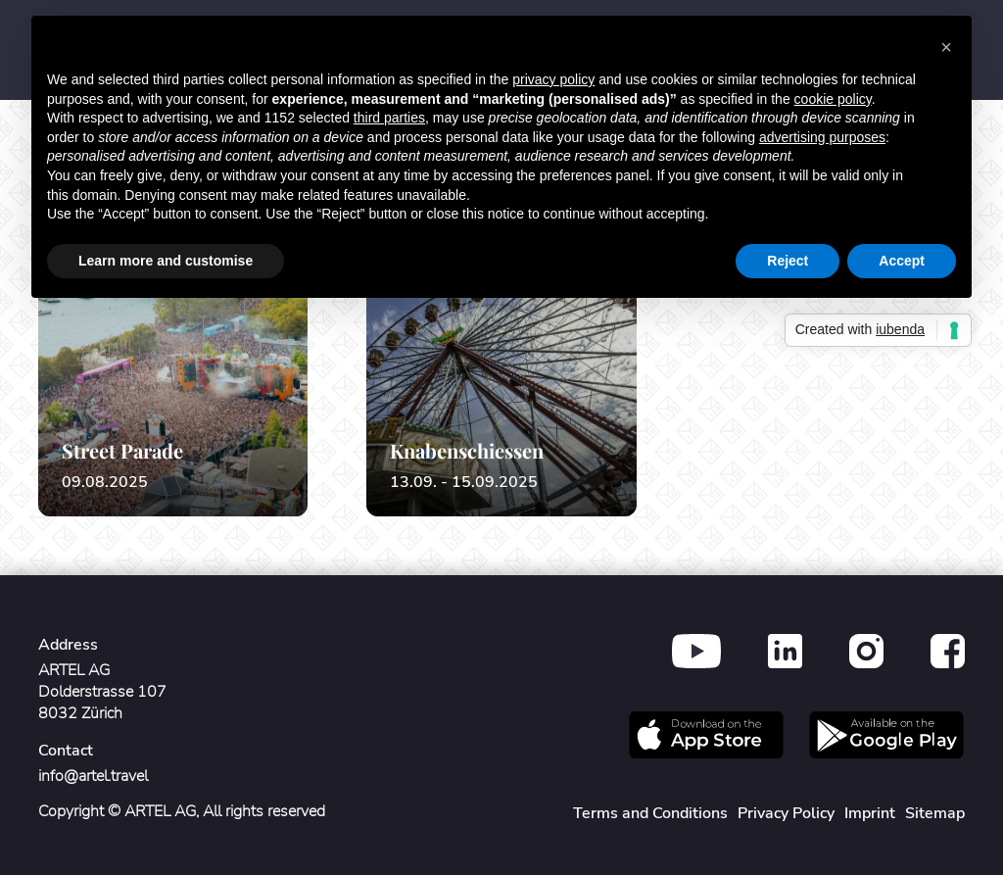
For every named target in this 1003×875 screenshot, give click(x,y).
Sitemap (935, 813)
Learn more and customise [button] (165, 260)
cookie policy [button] (833, 99)
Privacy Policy (786, 813)
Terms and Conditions (650, 813)
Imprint (869, 813)
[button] (946, 47)
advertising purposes (822, 137)
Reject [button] (787, 260)
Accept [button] (902, 260)
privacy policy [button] (553, 79)
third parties (389, 117)
